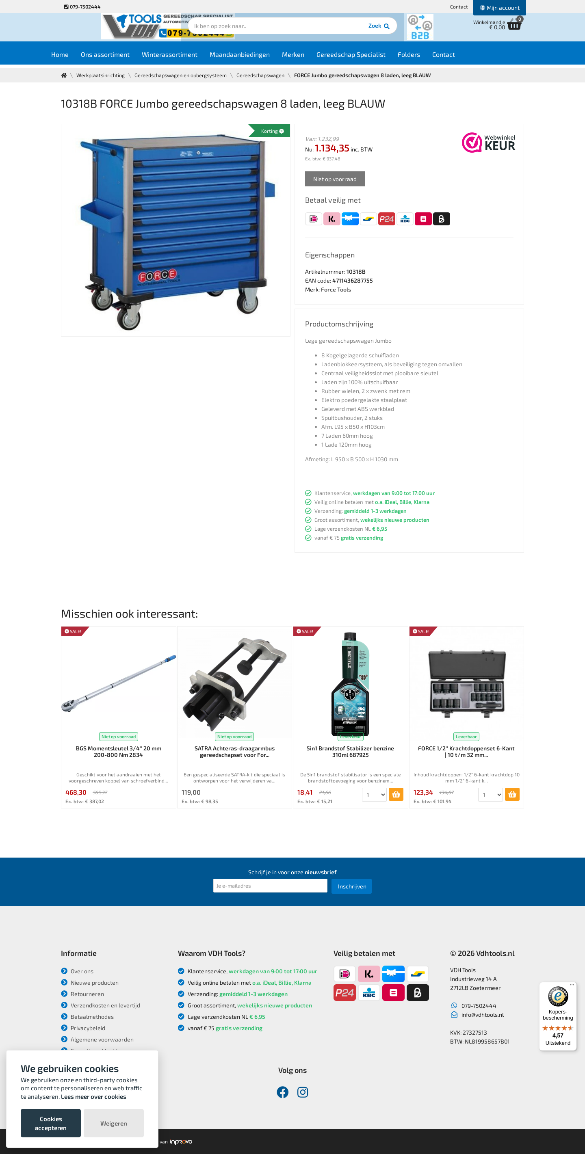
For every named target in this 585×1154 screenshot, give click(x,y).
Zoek (348, 30)
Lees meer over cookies (93, 1096)
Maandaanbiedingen (255, 57)
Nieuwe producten (90, 982)
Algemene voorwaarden (97, 1039)
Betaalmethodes (87, 1016)
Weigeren (113, 1123)
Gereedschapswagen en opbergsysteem (185, 75)
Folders (425, 57)
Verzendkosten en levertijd (100, 1005)
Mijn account (500, 7)
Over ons (77, 971)
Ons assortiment (121, 57)
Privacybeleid (83, 1027)
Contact (459, 6)
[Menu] (572, 987)
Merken (309, 57)
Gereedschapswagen (268, 75)
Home (75, 57)
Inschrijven (352, 886)
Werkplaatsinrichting (102, 75)
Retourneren (82, 993)
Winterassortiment (185, 57)
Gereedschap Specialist (366, 57)
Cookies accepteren (51, 1123)
